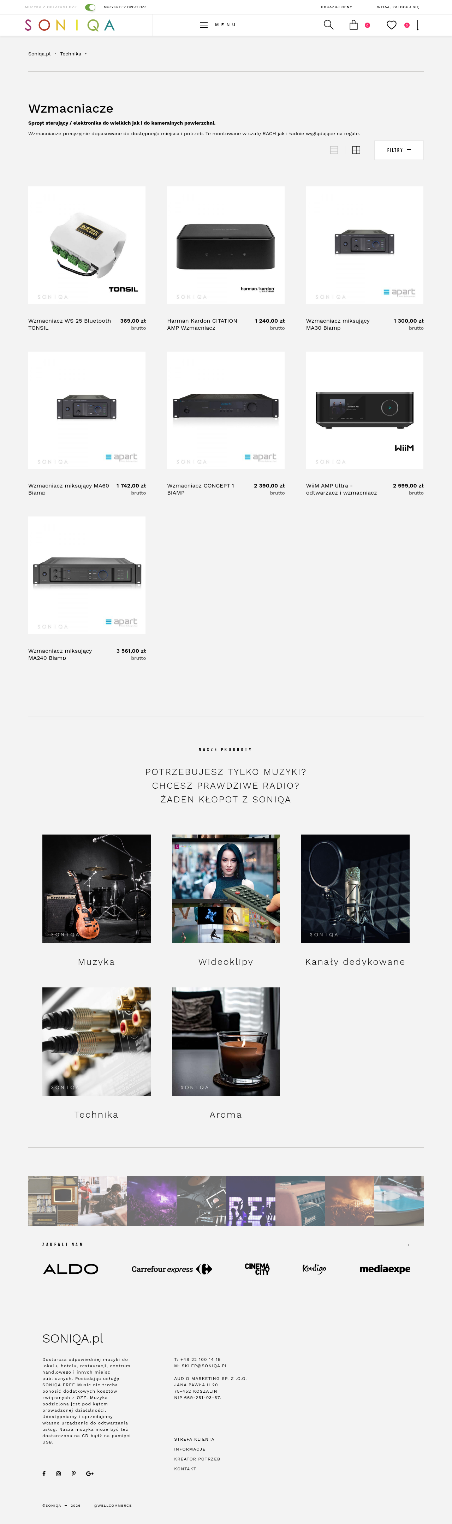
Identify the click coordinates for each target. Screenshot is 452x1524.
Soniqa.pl (39, 53)
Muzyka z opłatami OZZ (60, 7)
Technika (70, 53)
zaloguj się (393, 7)
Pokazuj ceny (332, 7)
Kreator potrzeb (197, 1460)
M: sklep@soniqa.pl (201, 1367)
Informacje (190, 1450)
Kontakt (185, 1470)
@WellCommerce (113, 1507)
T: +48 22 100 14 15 (197, 1360)
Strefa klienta (194, 1440)
